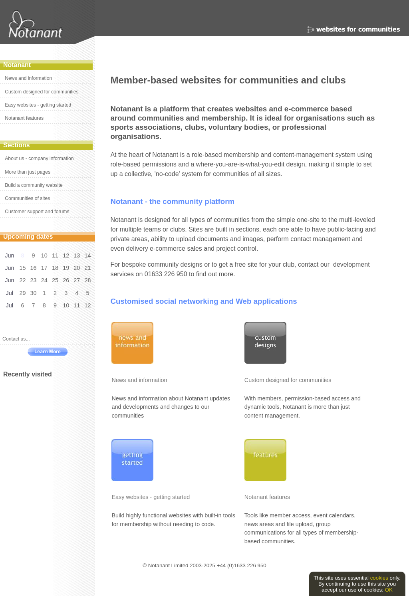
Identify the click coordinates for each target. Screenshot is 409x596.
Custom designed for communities (41, 92)
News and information (28, 78)
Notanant (17, 64)
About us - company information (39, 158)
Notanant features (24, 118)
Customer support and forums (37, 211)
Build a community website (33, 185)
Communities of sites (27, 198)
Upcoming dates (28, 236)
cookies (379, 578)
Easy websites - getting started (38, 105)
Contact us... (16, 339)
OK (389, 590)
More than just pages (27, 172)
